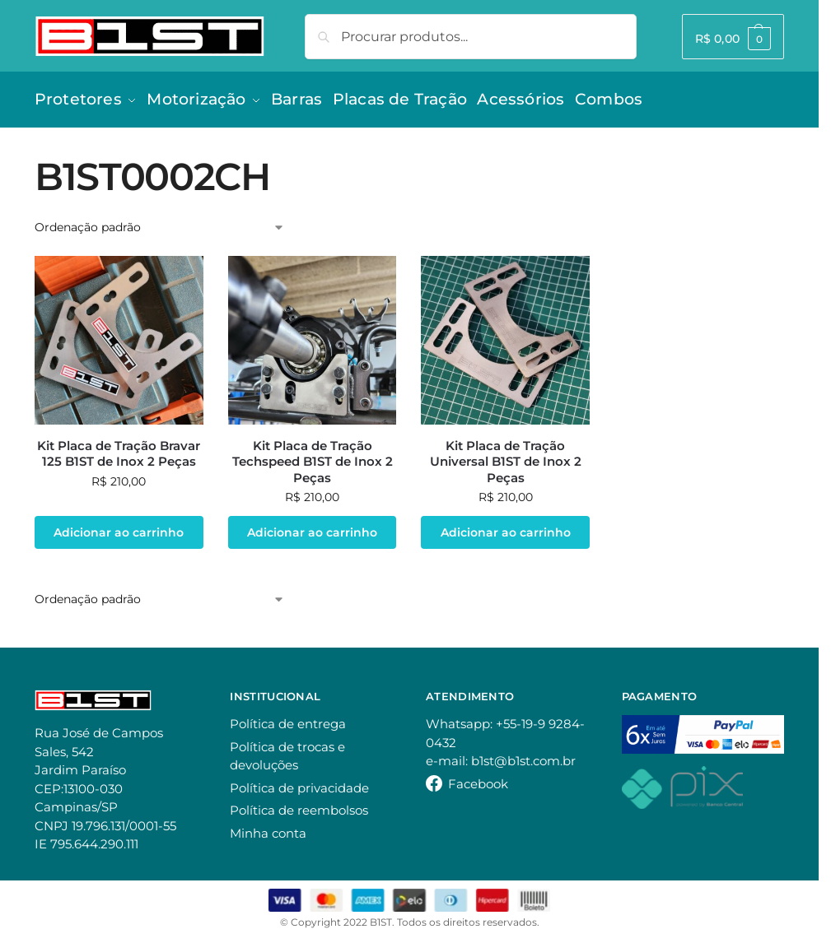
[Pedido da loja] (160, 221)
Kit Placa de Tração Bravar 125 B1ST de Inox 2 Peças (118, 448)
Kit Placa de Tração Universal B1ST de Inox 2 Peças (505, 456)
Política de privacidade (299, 782)
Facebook (478, 778)
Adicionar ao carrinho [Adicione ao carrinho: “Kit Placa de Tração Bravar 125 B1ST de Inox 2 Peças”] (119, 526)
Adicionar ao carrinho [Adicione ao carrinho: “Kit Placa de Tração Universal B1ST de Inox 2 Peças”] (506, 526)
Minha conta (268, 827)
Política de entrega (288, 718)
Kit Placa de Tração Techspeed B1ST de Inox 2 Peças (312, 456)
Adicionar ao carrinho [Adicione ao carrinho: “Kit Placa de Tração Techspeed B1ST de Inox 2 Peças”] (312, 526)
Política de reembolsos (299, 804)
